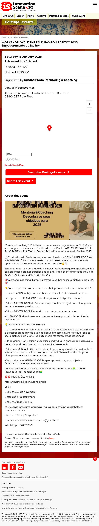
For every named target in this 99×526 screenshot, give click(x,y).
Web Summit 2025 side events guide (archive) (22, 504)
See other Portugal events (49, 172)
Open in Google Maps (14, 165)
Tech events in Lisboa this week (15, 495)
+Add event (78, 15)
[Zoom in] (89, 104)
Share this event (20, 181)
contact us (86, 521)
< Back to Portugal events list (15, 37)
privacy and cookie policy (48, 521)
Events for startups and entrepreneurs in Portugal (24, 491)
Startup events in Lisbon (12, 487)
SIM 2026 (8, 15)
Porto (30, 15)
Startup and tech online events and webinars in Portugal (27, 499)
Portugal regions (59, 15)
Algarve (41, 15)
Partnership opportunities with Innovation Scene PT (25, 477)
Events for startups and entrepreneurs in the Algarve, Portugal (29, 508)
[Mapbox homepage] (13, 159)
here (51, 438)
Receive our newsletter (12, 473)
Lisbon (20, 15)
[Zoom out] (89, 109)
